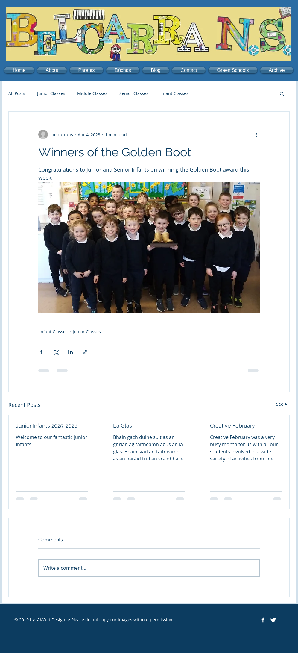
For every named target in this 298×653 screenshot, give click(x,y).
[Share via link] (85, 352)
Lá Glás (122, 425)
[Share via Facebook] (41, 352)
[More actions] (256, 134)
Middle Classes (92, 93)
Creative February (232, 425)
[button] (52, 70)
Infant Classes (174, 93)
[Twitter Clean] (273, 620)
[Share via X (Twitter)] (56, 352)
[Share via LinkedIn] (70, 352)
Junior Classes (51, 93)
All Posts (16, 93)
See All (283, 404)
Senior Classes (133, 93)
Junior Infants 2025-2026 (46, 425)
